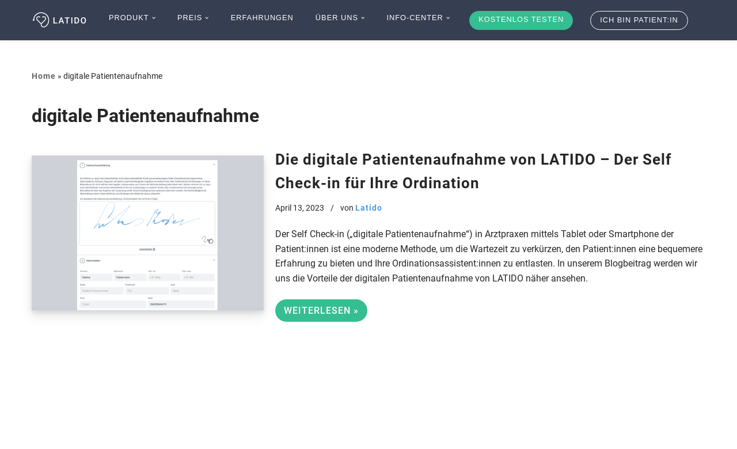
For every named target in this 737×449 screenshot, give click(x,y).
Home (44, 76)
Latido (368, 208)
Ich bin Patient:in (639, 20)
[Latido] (60, 20)
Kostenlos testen (521, 19)
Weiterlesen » (317, 312)
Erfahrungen (262, 17)
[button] (153, 18)
